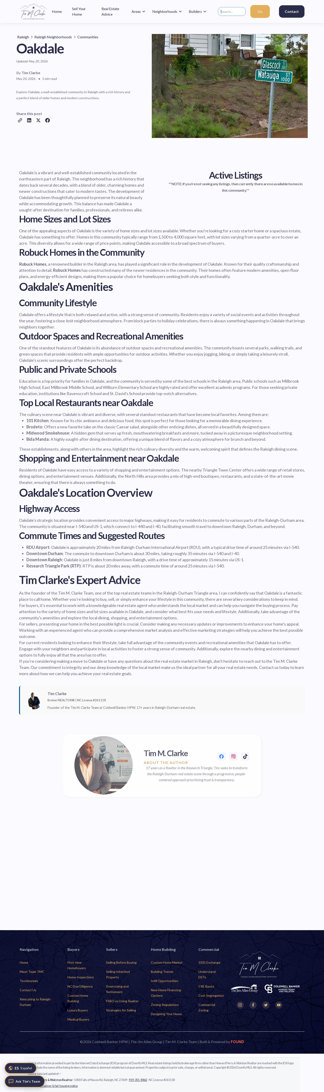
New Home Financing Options (166, 992)
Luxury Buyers (78, 1010)
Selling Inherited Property (118, 974)
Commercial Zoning (206, 1007)
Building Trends (162, 972)
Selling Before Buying (121, 962)
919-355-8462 (138, 1080)
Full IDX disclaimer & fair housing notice (53, 1086)
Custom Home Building (78, 998)
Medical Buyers (78, 1019)
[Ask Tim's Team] (25, 1081)
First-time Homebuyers (77, 965)
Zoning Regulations (165, 1005)
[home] (33, 11)
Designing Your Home (166, 1014)
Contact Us (28, 990)
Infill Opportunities (164, 981)
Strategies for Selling (121, 1010)
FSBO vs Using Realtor (122, 1001)
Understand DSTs (207, 974)
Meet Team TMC (32, 972)
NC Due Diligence (80, 986)
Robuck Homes (32, 264)
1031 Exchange (209, 962)
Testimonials (29, 981)
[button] (139, 11)
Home (24, 962)
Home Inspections (81, 977)
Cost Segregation (211, 995)
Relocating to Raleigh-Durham (35, 1002)
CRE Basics (206, 986)
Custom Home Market (167, 962)
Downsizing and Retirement (117, 989)
